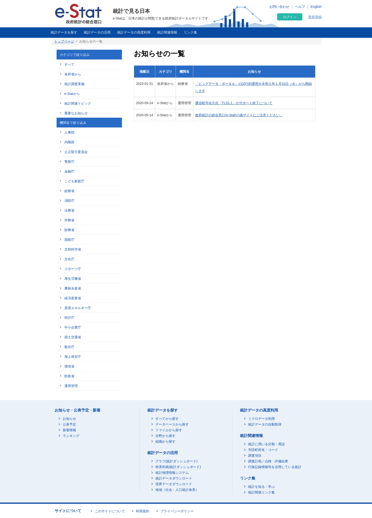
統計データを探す (64, 32)
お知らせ (69, 418)
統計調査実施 (74, 84)
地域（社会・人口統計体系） (177, 489)
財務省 (69, 230)
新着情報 (69, 430)
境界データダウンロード (173, 484)
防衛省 (69, 376)
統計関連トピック (77, 103)
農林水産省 (72, 288)
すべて (69, 64)
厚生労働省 (72, 279)
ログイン (289, 17)
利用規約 (142, 511)
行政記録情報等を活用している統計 (274, 467)
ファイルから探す (168, 430)
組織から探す (165, 441)
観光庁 (69, 347)
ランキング (71, 435)
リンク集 (190, 32)
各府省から (72, 74)
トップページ (64, 41)
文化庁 (69, 259)
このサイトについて (110, 511)
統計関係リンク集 (261, 492)
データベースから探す (172, 424)
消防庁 (69, 201)
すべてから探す (167, 418)
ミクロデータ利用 (261, 418)
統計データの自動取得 (264, 424)
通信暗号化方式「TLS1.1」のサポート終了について (233, 103)
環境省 (69, 366)
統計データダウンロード (173, 478)
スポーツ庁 (72, 269)
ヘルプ (300, 6)
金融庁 (69, 171)
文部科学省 (72, 249)
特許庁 (69, 318)
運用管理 (71, 386)
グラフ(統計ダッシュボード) (176, 461)
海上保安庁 (72, 356)
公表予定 (69, 424)
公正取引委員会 (76, 152)
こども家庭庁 (74, 181)
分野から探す (165, 435)
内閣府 (69, 142)
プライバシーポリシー (177, 511)
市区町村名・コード (263, 449)
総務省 (69, 191)
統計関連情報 (167, 32)
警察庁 (69, 162)
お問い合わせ (279, 6)
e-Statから (72, 94)
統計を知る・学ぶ (261, 486)
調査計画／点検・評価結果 (268, 461)
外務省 (69, 220)
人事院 (69, 132)
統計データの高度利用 (133, 32)
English (316, 6)
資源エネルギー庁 (77, 308)
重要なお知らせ (76, 113)
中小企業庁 (72, 327)
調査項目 (254, 455)
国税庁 (69, 240)
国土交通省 (72, 337)
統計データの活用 (97, 32)
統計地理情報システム (172, 472)
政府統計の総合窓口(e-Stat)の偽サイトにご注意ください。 (239, 115)
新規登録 (315, 17)
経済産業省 (72, 298)
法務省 (69, 210)
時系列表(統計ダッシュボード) (178, 467)
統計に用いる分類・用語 (266, 444)
